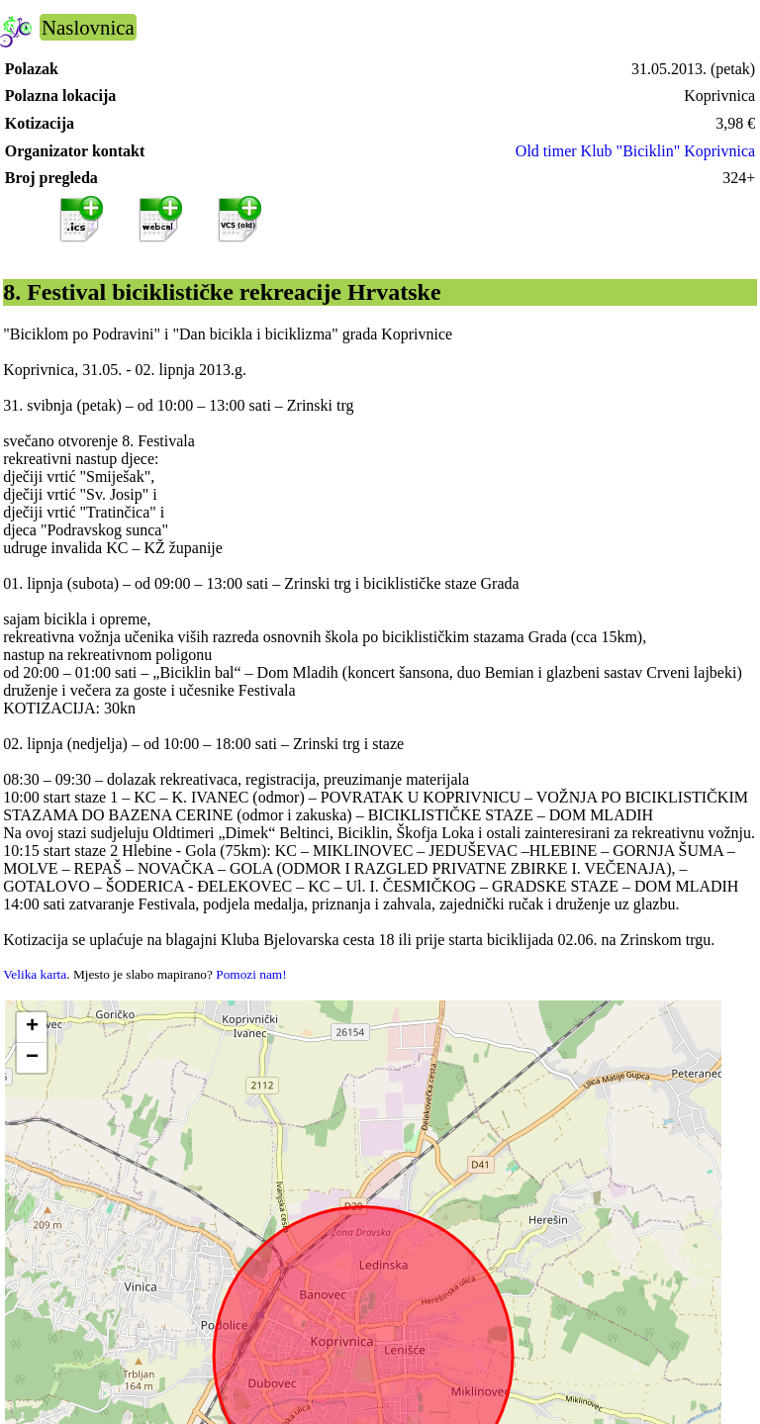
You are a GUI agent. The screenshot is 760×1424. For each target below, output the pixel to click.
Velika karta (34, 974)
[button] (32, 1027)
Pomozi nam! (251, 974)
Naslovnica (88, 27)
